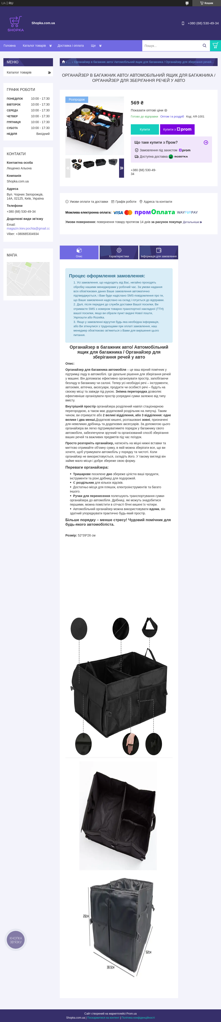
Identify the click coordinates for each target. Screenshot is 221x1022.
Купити (145, 129)
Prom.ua (132, 1013)
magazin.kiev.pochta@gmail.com (30, 228)
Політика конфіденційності (138, 1017)
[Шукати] (204, 45)
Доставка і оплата (71, 45)
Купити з (177, 129)
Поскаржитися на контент (103, 1017)
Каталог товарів (34, 45)
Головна (10, 45)
